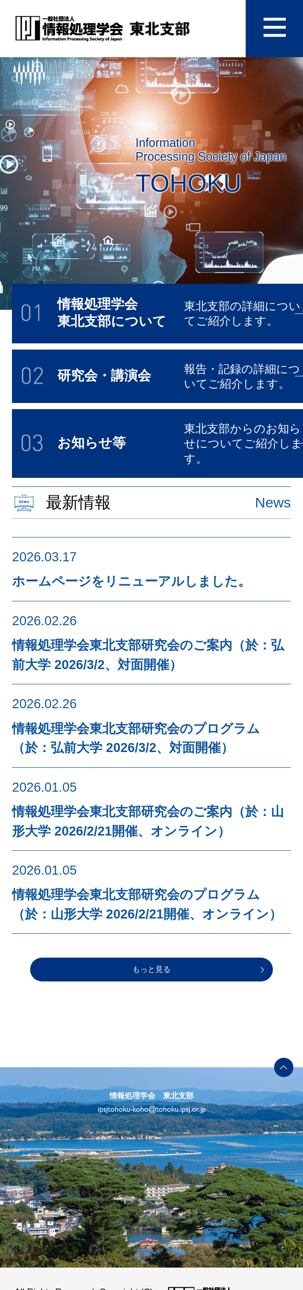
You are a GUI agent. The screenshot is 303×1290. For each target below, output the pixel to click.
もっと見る (151, 969)
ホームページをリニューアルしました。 (131, 581)
